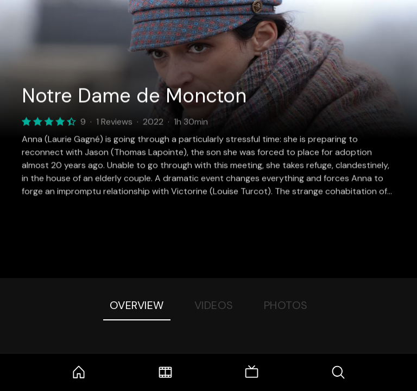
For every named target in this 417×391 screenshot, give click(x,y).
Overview (137, 305)
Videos (213, 305)
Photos (286, 305)
